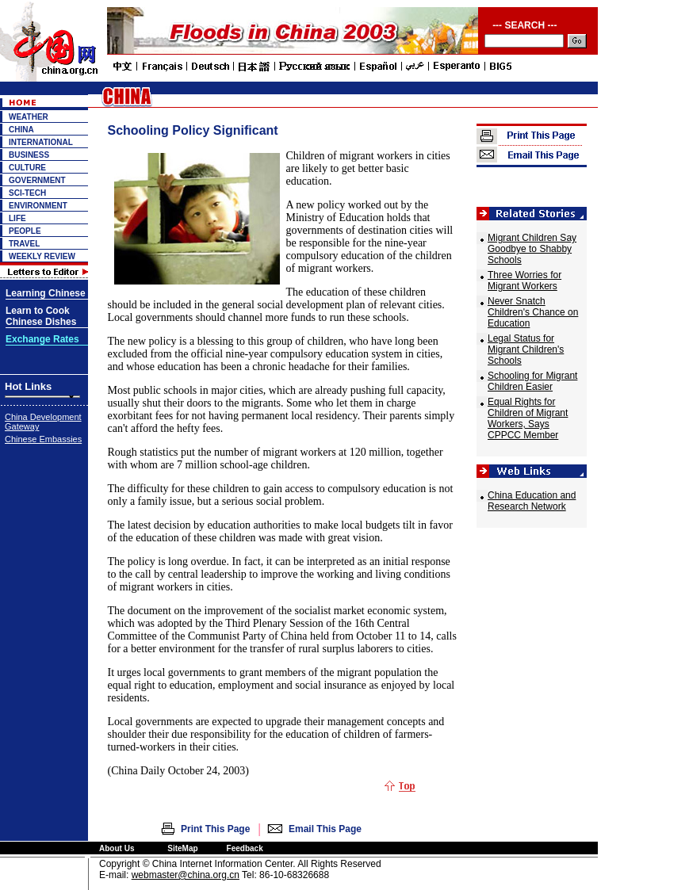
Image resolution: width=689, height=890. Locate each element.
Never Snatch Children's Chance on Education (533, 312)
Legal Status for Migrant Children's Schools (526, 349)
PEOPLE (25, 231)
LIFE (17, 218)
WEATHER (28, 117)
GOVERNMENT (37, 180)
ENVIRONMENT (38, 205)
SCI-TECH (27, 193)
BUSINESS (29, 155)
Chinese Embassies (43, 439)
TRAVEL (24, 243)
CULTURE (27, 167)
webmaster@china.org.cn (185, 874)
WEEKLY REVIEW (42, 256)
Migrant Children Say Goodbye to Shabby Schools (532, 248)
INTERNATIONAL (41, 142)
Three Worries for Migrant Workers (524, 280)
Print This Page (215, 829)
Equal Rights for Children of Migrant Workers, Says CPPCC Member (528, 418)
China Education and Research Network (532, 501)
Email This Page (325, 829)
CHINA (21, 129)
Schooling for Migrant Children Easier (532, 381)
